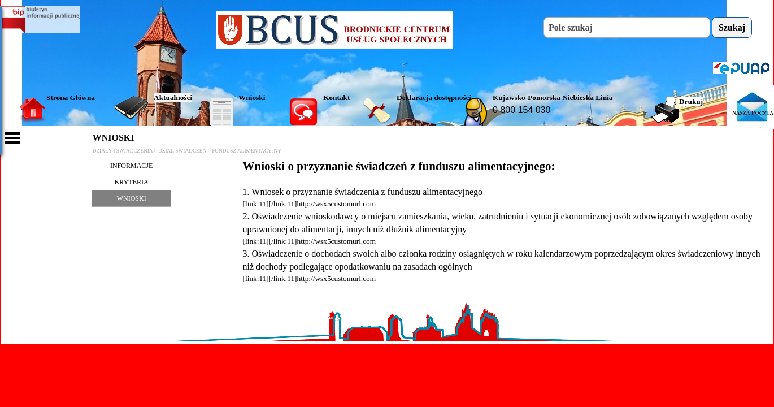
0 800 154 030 (521, 110)
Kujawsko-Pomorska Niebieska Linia (553, 97)
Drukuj (691, 101)
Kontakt (336, 97)
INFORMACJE (131, 166)
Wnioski (251, 97)
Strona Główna (70, 97)
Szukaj (732, 27)
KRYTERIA (132, 182)
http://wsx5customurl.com (336, 204)
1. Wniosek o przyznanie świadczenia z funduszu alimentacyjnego (362, 192)
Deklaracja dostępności (434, 97)
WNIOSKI (131, 198)
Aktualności (173, 97)
